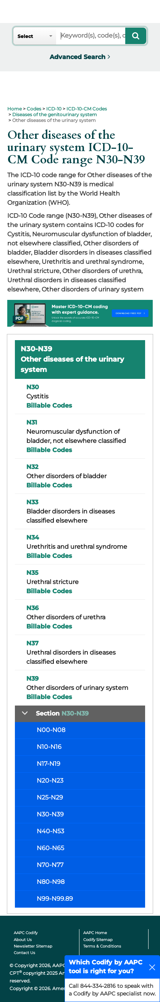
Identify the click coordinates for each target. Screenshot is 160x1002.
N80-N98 (51, 881)
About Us (23, 939)
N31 (31, 422)
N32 (32, 467)
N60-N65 (50, 848)
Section (62, 713)
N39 (32, 678)
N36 (32, 608)
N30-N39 (50, 814)
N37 (32, 643)
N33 (32, 502)
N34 (32, 537)
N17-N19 (48, 763)
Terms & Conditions (102, 946)
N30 (32, 387)
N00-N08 (51, 730)
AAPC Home (95, 932)
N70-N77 (50, 865)
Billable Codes (49, 405)
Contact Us (24, 952)
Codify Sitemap (98, 939)
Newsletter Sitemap (33, 946)
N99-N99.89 (55, 898)
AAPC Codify (25, 932)
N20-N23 (50, 780)
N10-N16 (49, 746)
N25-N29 (50, 797)
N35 (32, 572)
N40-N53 (50, 831)
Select (25, 36)
